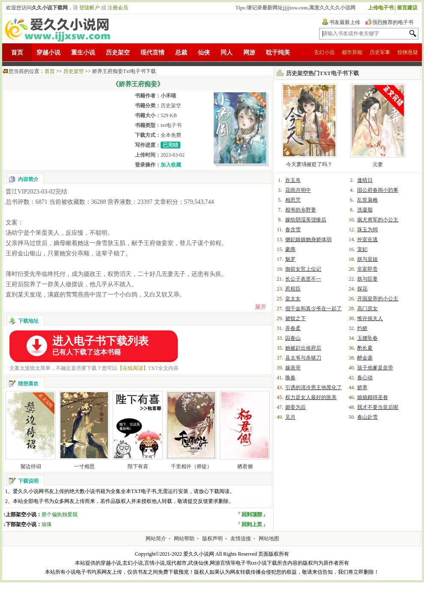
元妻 (378, 164)
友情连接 (240, 539)
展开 (260, 307)
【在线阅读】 (132, 368)
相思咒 (293, 200)
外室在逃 (367, 239)
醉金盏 (365, 358)
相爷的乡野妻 (300, 210)
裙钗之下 (295, 318)
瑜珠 (47, 524)
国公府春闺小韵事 (377, 190)
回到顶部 (252, 514)
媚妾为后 (295, 407)
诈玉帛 (293, 180)
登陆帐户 (89, 8)
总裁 (181, 52)
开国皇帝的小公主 (377, 299)
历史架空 (118, 52)
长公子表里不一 (303, 279)
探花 (362, 289)
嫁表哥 (293, 368)
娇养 (362, 387)
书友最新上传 (344, 22)
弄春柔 (293, 328)
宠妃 (362, 249)
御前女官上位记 (303, 269)
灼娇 (362, 328)
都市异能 (352, 52)
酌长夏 (365, 348)
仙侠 (204, 52)
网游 (249, 52)
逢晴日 (365, 180)
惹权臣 (293, 289)
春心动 (365, 378)
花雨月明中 (298, 190)
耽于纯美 (278, 52)
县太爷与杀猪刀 (303, 358)
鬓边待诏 (31, 466)
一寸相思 (84, 466)
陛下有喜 (138, 466)
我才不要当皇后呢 (377, 407)
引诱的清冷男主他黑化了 (313, 387)
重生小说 (83, 52)
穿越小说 (48, 52)
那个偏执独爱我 (60, 514)
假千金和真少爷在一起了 (313, 309)
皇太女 (293, 299)
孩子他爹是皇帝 (375, 368)
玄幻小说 (324, 52)
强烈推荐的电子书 (392, 22)
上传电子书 (381, 8)
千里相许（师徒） (191, 466)
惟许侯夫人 (370, 318)
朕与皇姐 (367, 259)
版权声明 (212, 539)
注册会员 (117, 8)
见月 (290, 417)
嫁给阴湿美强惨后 (305, 220)
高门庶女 (367, 309)
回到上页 (252, 524)
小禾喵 (168, 96)
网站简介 (156, 539)
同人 (227, 52)
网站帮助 (184, 539)
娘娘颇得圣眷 (372, 397)
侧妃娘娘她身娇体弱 (308, 239)
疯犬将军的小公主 (377, 220)
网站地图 (269, 539)
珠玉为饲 (367, 230)
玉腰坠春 (367, 338)
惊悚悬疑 (407, 52)
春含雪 (293, 230)
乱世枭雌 (367, 200)
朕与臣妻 (367, 279)
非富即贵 (367, 269)
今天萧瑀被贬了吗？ (309, 164)
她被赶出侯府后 (303, 348)
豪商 (290, 249)
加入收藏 (171, 165)
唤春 (290, 378)
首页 (17, 52)
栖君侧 (245, 466)
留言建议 (407, 8)
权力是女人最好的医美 (311, 397)
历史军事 (380, 52)
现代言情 (152, 52)
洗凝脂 (365, 210)
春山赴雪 (367, 417)
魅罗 (290, 259)
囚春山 (293, 338)
